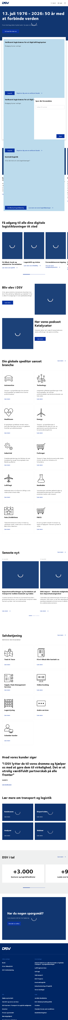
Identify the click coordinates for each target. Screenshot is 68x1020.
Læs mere (61, 361)
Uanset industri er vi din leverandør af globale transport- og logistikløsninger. (49, 982)
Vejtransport (39, 994)
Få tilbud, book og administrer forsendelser (12, 263)
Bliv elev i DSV (12, 287)
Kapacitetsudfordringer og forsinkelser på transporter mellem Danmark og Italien (19, 602)
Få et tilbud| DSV (7, 985)
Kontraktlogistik (40, 1001)
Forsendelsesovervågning (56, 262)
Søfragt (37, 990)
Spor (60, 136)
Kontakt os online (14, 942)
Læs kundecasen (6, 803)
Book (3, 981)
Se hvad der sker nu (11, 31)
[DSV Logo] (5, 3)
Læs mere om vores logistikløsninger (41, 208)
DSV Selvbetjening (8, 988)
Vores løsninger (40, 1008)
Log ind (10, 93)
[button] (26, 274)
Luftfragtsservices (40, 986)
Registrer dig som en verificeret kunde (29, 93)
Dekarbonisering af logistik (43, 1004)
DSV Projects (39, 997)
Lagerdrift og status (32, 262)
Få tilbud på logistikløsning (16, 208)
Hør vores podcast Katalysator (48, 323)
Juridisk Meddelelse (41, 1017)
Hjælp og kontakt (7, 1017)
